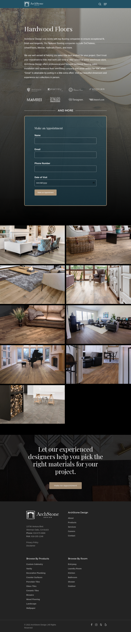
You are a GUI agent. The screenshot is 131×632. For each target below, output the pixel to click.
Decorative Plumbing (35, 573)
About (70, 518)
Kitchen (71, 573)
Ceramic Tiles (32, 590)
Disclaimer (30, 546)
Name (65, 139)
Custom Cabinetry (34, 564)
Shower (71, 582)
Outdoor (72, 586)
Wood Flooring (33, 599)
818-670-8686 (39, 533)
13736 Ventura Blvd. (35, 526)
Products (72, 522)
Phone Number (65, 167)
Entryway (72, 564)
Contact (71, 536)
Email (65, 153)
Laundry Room (75, 569)
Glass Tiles (31, 586)
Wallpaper (30, 608)
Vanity (29, 569)
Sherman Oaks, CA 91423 (37, 530)
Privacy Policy (32, 542)
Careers (71, 531)
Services (72, 527)
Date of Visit (65, 181)
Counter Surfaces (34, 577)
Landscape (31, 604)
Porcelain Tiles (33, 582)
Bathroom (72, 577)
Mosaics (30, 595)
